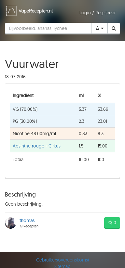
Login (85, 13)
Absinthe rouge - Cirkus (37, 146)
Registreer (105, 13)
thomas (27, 220)
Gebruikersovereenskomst (62, 260)
